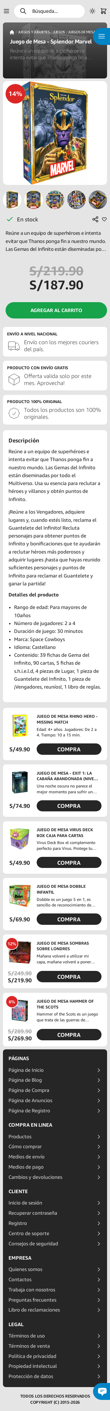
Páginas (19, 1058)
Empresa (20, 1258)
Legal (16, 1324)
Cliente (18, 1191)
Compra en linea (30, 1125)
